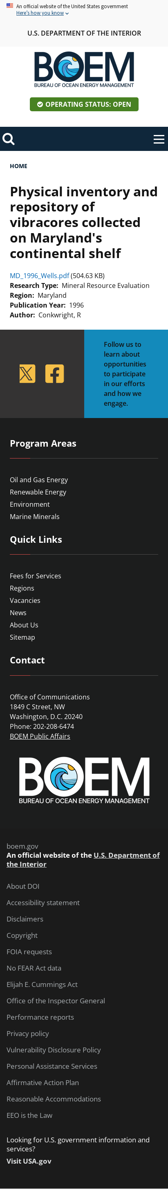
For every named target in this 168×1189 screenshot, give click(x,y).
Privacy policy (28, 1033)
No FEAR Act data (34, 968)
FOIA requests (29, 951)
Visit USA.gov (29, 1161)
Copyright (22, 935)
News (18, 612)
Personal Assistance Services (52, 1066)
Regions (22, 588)
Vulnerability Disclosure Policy (54, 1049)
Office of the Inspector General (56, 1000)
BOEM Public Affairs (40, 736)
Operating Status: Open (88, 104)
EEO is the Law (29, 1115)
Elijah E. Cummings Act (42, 984)
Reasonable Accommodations (54, 1099)
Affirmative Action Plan (43, 1082)
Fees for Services (35, 575)
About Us (24, 624)
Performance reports (40, 1017)
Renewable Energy (38, 492)
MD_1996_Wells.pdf (39, 275)
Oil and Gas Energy (39, 479)
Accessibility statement (43, 902)
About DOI (23, 886)
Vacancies (25, 600)
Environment (30, 504)
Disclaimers (25, 919)
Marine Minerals (35, 516)
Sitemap (22, 637)
